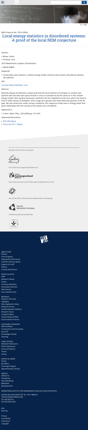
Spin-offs (4, 331)
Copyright (5, 423)
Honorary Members (9, 284)
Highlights (5, 301)
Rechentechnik (7, 386)
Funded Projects (7, 314)
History (4, 267)
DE (81, 24)
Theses (4, 351)
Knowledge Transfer (9, 334)
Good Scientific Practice (10, 319)
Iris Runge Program (8, 366)
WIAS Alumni (6, 289)
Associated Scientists (9, 287)
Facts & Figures (7, 256)
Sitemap (4, 411)
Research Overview (8, 299)
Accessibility (5, 418)
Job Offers (5, 363)
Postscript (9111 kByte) (12, 124)
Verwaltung (5, 378)
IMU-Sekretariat (7, 381)
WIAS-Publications (8, 346)
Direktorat (5, 375)
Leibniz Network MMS (9, 317)
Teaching (4, 337)
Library (4, 354)
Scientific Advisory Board (10, 262)
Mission (4, 254)
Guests (4, 281)
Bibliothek (5, 383)
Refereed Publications (9, 344)
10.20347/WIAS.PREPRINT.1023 (14, 85)
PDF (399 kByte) (9, 121)
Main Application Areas (10, 304)
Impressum (5, 421)
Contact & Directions (9, 269)
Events (3, 361)
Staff (3, 276)
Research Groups (7, 306)
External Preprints (8, 349)
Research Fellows (7, 279)
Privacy (4, 416)
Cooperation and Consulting (12, 329)
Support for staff (7, 264)
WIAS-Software (7, 326)
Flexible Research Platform (11, 309)
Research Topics (7, 312)
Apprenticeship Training (10, 369)
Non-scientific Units (8, 292)
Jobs (3, 408)
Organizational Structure (10, 259)
